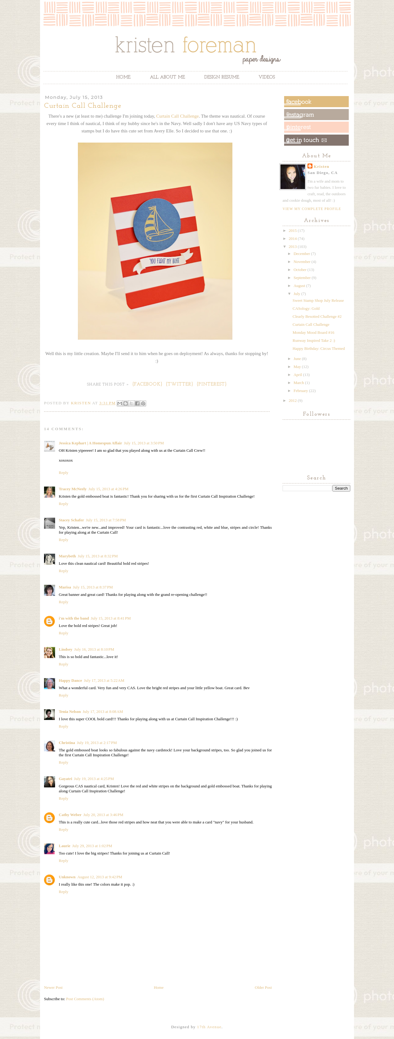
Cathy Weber (70, 814)
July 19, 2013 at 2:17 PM (97, 742)
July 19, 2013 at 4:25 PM (94, 778)
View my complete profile (312, 209)
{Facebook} (148, 384)
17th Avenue (209, 1027)
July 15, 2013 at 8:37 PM (93, 587)
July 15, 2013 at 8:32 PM (98, 556)
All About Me (167, 77)
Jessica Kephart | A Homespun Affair (90, 443)
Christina (67, 742)
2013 (293, 246)
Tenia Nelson (70, 711)
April (298, 374)
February (301, 390)
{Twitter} (179, 384)
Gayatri (65, 778)
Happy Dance (70, 680)
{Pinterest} (212, 384)
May (298, 366)
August (300, 285)
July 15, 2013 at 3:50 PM (144, 443)
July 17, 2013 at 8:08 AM (102, 711)
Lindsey (65, 649)
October (301, 269)
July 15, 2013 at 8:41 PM (111, 618)
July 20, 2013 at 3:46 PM (103, 814)
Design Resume (221, 77)
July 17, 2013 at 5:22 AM (104, 680)
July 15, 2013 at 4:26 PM (108, 489)
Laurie (64, 845)
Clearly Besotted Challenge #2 (316, 316)
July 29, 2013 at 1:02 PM (92, 845)
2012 (293, 400)
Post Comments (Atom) (85, 999)
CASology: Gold (306, 308)
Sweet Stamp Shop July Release (318, 300)
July (297, 293)
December (302, 253)
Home (123, 77)
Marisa (65, 587)
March (299, 382)
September (303, 277)
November (303, 261)
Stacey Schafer (71, 520)
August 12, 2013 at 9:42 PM (99, 877)
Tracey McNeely (72, 489)
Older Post (263, 987)
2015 (293, 230)
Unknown (67, 877)
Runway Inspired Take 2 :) (313, 340)
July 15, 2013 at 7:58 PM (106, 520)
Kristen (321, 166)
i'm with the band (74, 618)
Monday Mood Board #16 (313, 332)
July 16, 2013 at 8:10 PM (94, 649)
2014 (293, 238)
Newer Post (53, 987)
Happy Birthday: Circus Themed (318, 348)
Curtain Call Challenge (177, 116)
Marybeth (67, 556)
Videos (267, 77)
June (298, 358)
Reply (63, 472)
